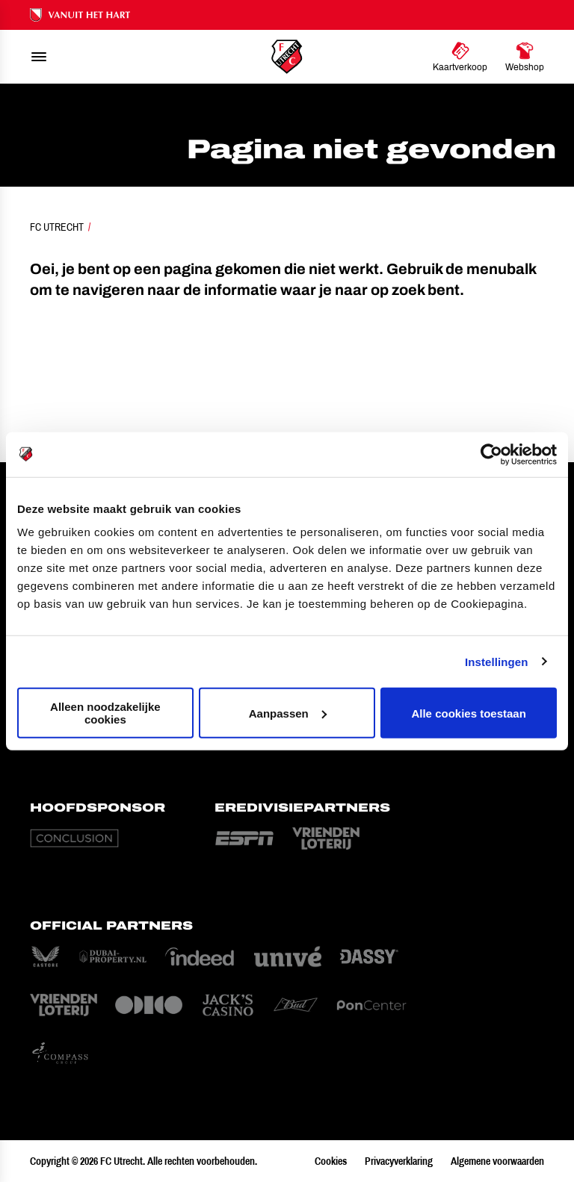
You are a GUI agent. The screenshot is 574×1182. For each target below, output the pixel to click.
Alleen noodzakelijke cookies (105, 713)
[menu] (39, 57)
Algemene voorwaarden (497, 1161)
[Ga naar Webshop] (524, 57)
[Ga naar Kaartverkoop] (460, 57)
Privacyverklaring (399, 1161)
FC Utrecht (57, 227)
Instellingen (496, 661)
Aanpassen (288, 712)
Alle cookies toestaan (468, 712)
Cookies (331, 1161)
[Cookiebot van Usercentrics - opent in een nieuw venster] (491, 454)
